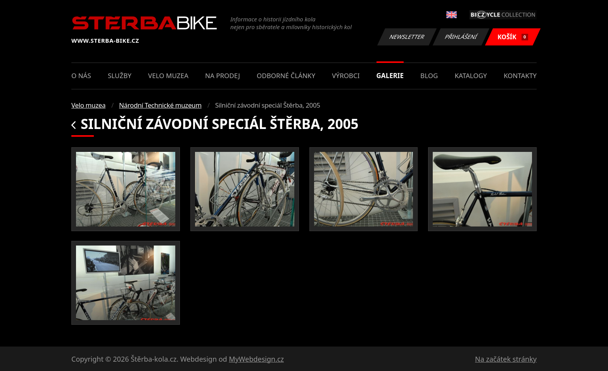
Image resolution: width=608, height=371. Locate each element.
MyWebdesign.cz (256, 359)
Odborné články (286, 75)
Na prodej (222, 75)
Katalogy (471, 75)
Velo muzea (168, 75)
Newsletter (407, 36)
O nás (81, 75)
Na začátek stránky (506, 359)
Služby (119, 75)
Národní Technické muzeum (160, 105)
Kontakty (520, 75)
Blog (429, 75)
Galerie (390, 75)
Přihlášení (460, 36)
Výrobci (345, 75)
